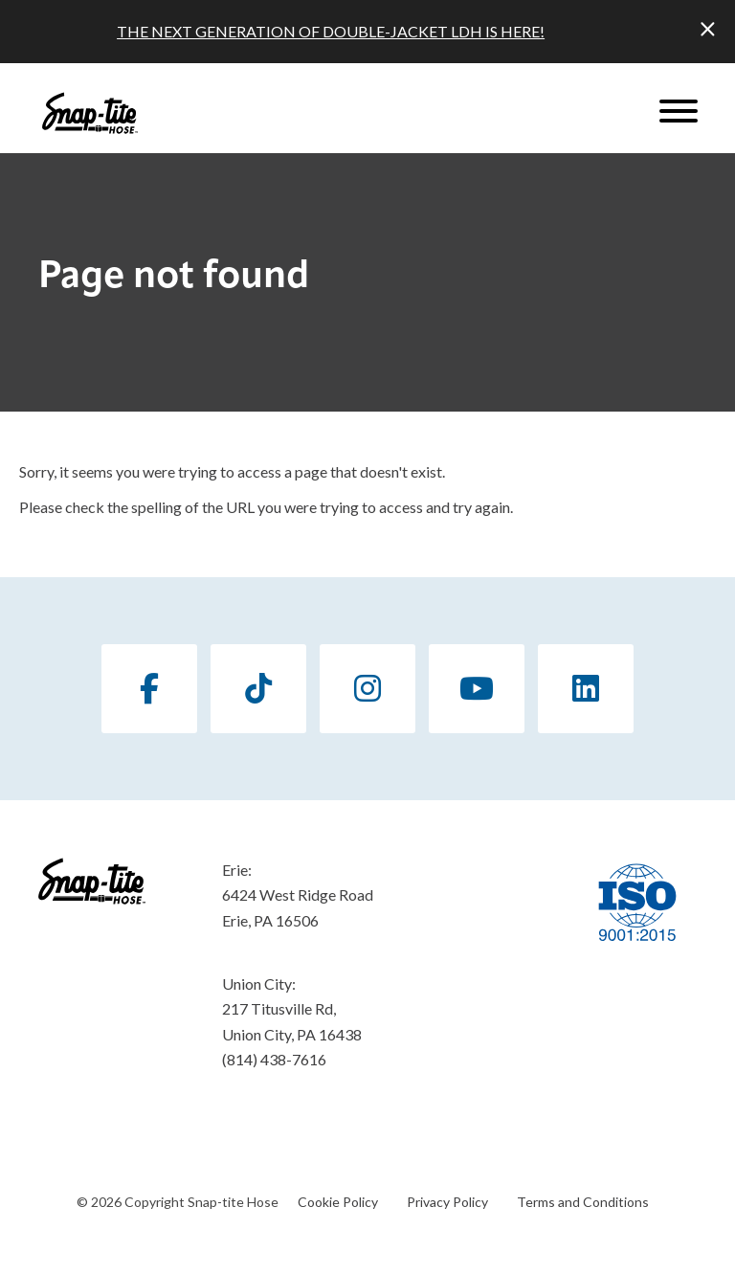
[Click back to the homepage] (90, 113)
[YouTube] (476, 688)
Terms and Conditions (583, 1202)
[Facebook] (149, 688)
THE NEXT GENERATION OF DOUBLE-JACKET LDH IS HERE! (331, 31)
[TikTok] (258, 688)
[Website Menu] (678, 113)
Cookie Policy (338, 1202)
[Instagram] (367, 688)
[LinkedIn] (586, 688)
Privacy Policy (447, 1202)
